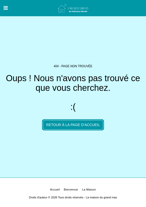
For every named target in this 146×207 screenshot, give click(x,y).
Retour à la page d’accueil (73, 125)
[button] (5, 7)
